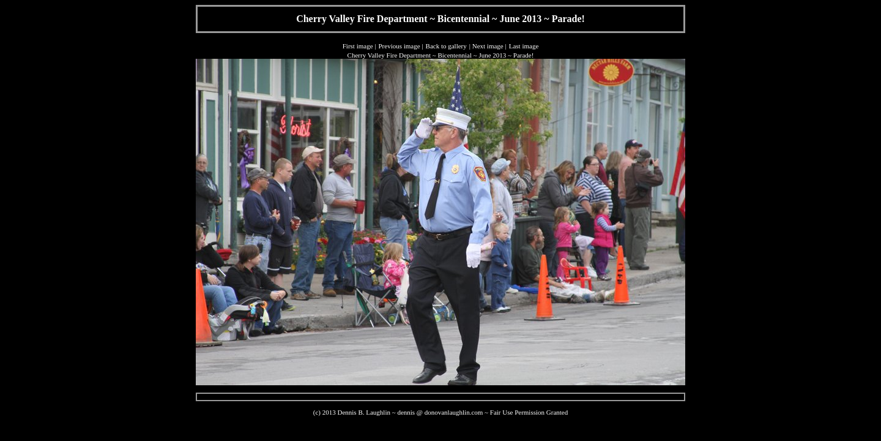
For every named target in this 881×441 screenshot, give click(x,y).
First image (358, 46)
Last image (524, 46)
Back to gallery (446, 46)
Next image (488, 46)
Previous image (399, 46)
